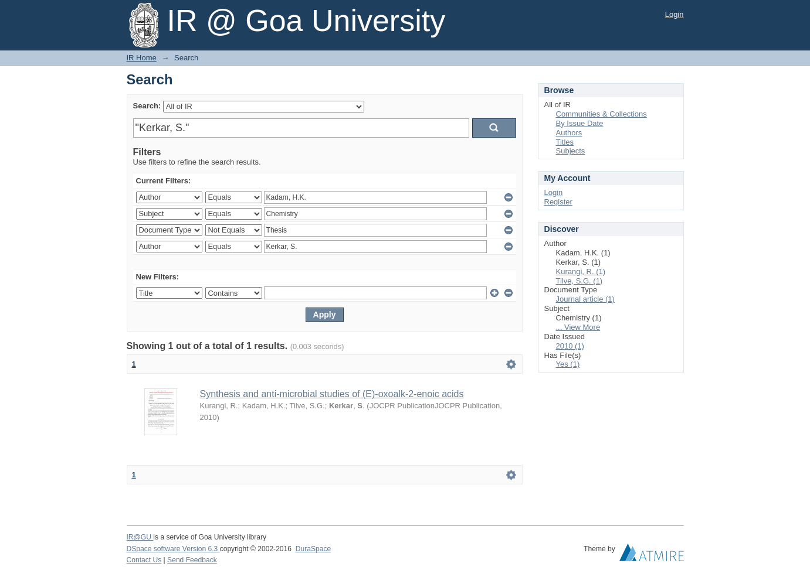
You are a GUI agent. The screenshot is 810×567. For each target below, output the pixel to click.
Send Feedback (192, 560)
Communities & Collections (601, 114)
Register (558, 201)
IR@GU (140, 537)
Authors (569, 132)
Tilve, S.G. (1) (579, 280)
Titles (565, 142)
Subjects (570, 150)
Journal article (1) (585, 299)
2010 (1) (570, 345)
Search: (147, 105)
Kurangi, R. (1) (581, 271)
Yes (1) (568, 364)
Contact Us (144, 560)
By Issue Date (580, 123)
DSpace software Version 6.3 (173, 549)
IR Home (142, 57)
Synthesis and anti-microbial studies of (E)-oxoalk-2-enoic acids (332, 394)
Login (674, 14)
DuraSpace (313, 549)
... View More (578, 327)
